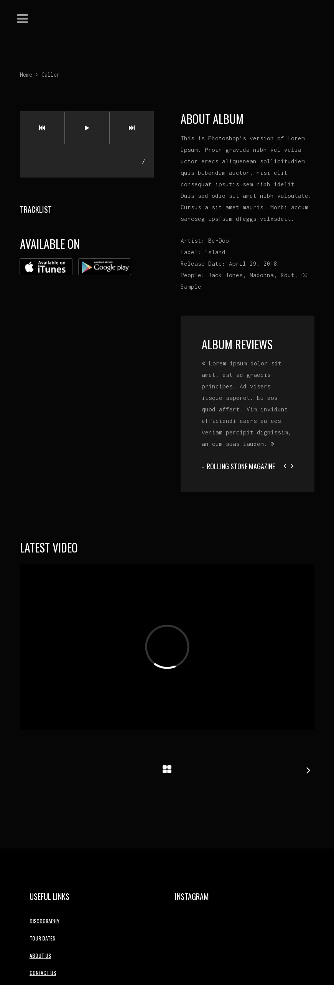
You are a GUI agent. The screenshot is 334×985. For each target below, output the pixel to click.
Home (26, 74)
